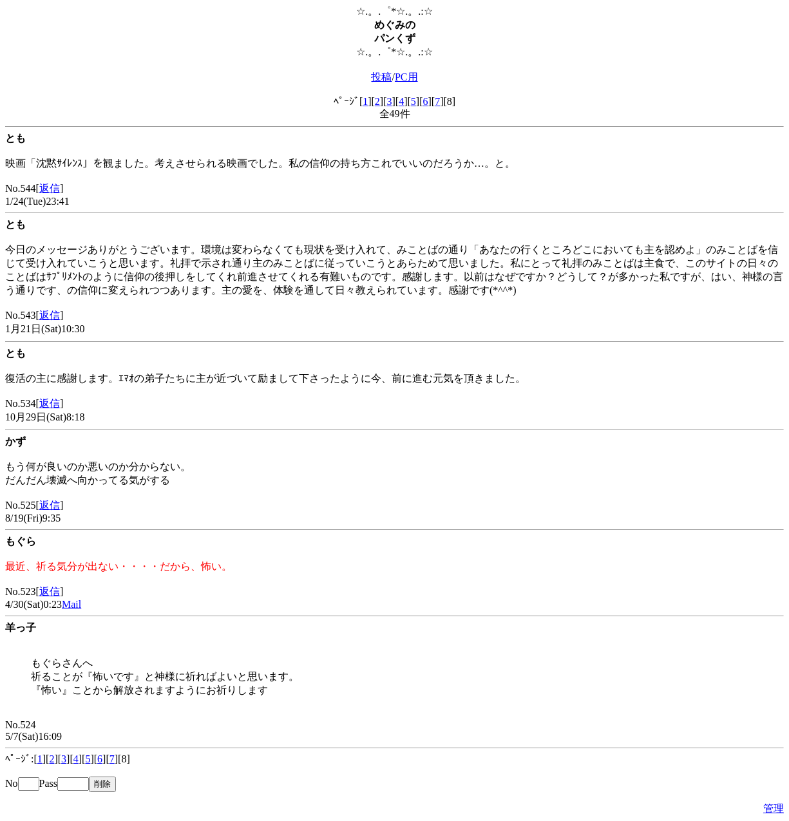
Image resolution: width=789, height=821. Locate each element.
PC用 (406, 76)
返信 (49, 188)
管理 (773, 808)
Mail (71, 604)
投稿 (381, 76)
